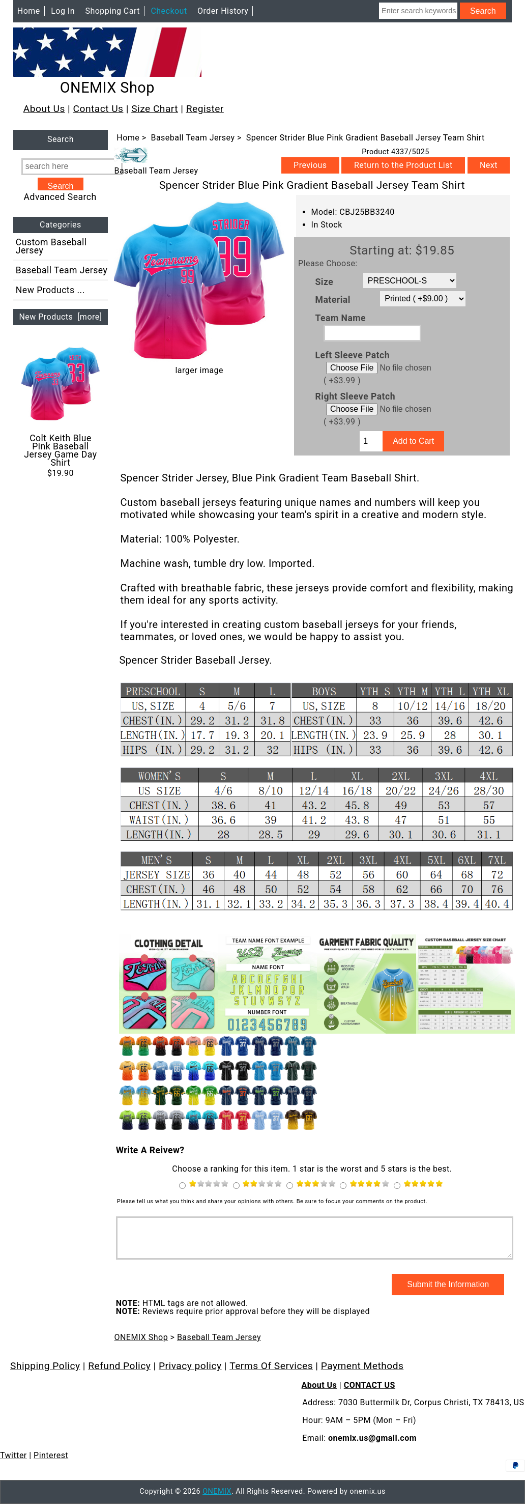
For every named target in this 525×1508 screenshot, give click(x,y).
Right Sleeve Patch (355, 396)
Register (205, 109)
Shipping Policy (45, 1373)
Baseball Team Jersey (193, 138)
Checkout (169, 11)
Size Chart (154, 109)
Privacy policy (190, 1373)
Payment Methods (362, 1373)
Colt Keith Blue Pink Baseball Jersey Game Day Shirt (60, 405)
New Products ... (50, 290)
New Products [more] (60, 317)
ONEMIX (216, 1499)
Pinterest (51, 1463)
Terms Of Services (271, 1373)
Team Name (340, 317)
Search (60, 140)
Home (28, 11)
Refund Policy (119, 1373)
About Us (44, 109)
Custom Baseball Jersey (51, 246)
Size (324, 281)
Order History (222, 11)
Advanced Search (60, 197)
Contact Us (98, 109)
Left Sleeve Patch (352, 355)
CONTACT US (369, 1393)
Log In (63, 11)
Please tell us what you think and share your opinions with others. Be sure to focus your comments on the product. (272, 1201)
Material (333, 300)
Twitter (13, 1463)
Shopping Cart (112, 11)
